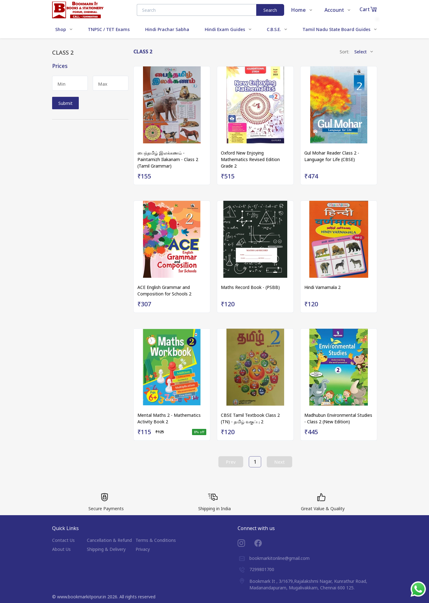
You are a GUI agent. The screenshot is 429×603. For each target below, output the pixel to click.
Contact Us (63, 540)
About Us (61, 549)
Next (279, 462)
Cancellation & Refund (109, 540)
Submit (65, 103)
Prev (231, 462)
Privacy (143, 549)
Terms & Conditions (156, 540)
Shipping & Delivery (106, 549)
